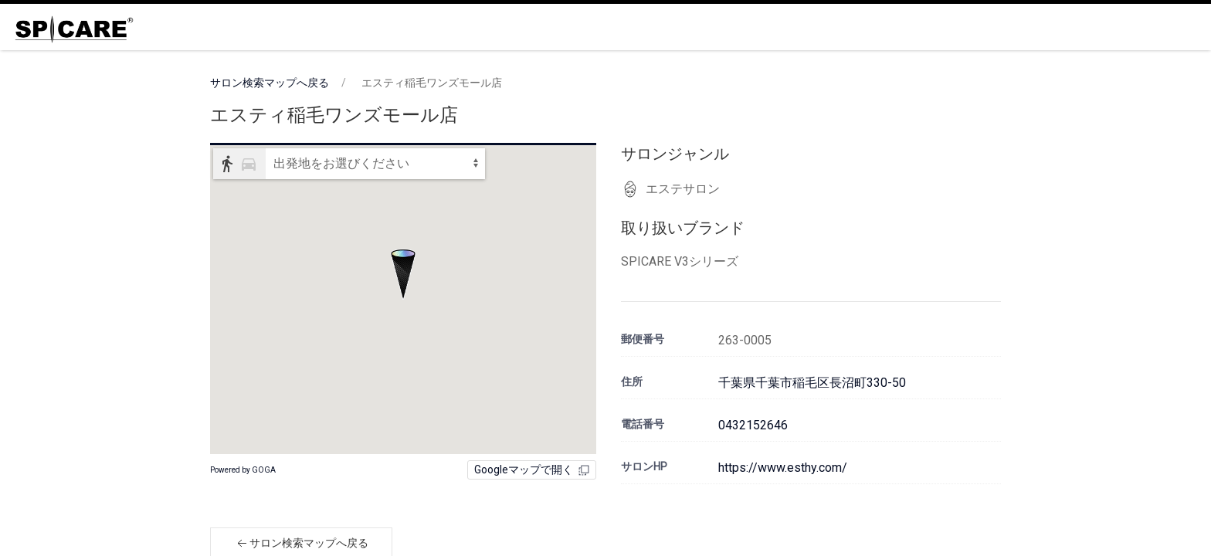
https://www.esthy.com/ (782, 467)
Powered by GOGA (243, 470)
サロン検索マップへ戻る (269, 82)
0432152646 (753, 425)
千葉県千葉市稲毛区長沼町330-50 (812, 382)
